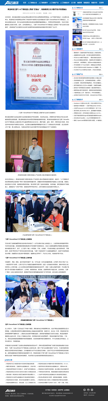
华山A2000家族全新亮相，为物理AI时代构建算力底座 (89, 60)
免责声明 (60, 390)
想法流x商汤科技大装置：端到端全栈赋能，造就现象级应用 (55, 377)
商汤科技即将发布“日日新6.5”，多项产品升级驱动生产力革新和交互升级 (26, 369)
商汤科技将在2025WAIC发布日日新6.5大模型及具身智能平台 (23, 371)
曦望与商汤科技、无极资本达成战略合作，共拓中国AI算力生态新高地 (26, 366)
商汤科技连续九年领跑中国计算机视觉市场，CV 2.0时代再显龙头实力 (58, 363)
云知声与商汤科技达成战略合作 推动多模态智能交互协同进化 (55, 374)
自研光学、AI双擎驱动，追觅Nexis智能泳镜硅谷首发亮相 (90, 62)
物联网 (79, 3)
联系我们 (54, 390)
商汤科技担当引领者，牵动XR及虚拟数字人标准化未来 (21, 380)
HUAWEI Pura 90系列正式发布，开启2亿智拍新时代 (88, 70)
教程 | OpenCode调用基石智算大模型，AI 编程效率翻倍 (89, 120)
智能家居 (87, 3)
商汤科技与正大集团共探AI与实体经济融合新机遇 (20, 363)
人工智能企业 (32, 3)
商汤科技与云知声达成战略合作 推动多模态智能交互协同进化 (23, 377)
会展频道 (66, 390)
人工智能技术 (64, 3)
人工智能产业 (54, 3)
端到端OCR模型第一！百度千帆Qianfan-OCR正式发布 (89, 105)
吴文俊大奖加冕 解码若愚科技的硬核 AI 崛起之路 (88, 78)
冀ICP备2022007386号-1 (48, 393)
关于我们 (48, 390)
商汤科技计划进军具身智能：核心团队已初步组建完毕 (53, 369)
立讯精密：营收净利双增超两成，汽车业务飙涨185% (89, 83)
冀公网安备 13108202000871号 (64, 393)
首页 (24, 3)
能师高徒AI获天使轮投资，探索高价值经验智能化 (88, 90)
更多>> (101, 8)
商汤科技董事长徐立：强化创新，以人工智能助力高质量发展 (23, 382)
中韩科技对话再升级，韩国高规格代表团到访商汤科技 (53, 371)
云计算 (73, 3)
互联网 (101, 3)
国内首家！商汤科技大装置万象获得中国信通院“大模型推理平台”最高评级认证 (28, 374)
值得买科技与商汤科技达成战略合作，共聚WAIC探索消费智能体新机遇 (58, 366)
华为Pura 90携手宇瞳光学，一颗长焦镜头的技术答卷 (89, 57)
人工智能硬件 (43, 3)
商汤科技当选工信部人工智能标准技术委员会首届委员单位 (54, 380)
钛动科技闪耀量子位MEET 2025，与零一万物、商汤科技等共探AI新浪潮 (58, 382)
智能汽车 (94, 3)
